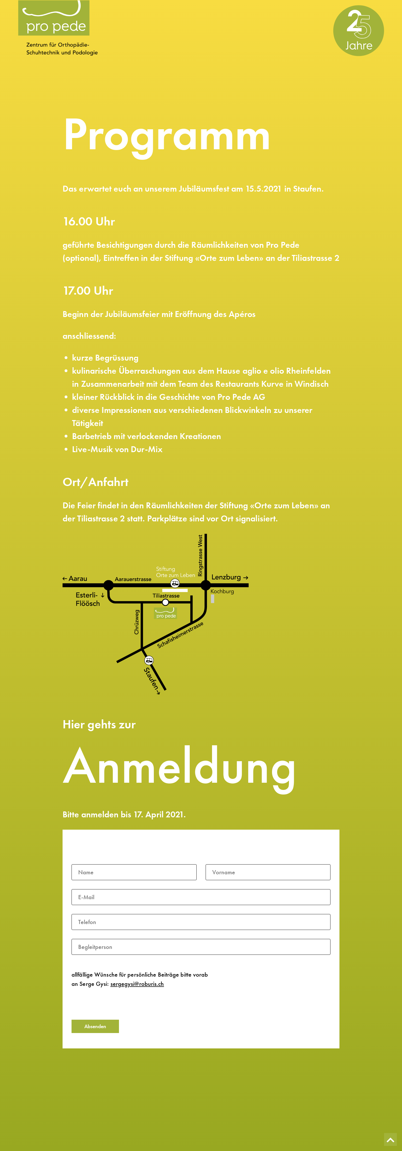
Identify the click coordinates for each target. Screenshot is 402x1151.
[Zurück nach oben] (390, 1139)
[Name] (134, 872)
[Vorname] (268, 872)
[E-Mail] (201, 897)
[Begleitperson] (201, 947)
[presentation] (110, 1005)
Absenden (95, 1026)
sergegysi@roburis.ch (137, 983)
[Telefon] (201, 922)
